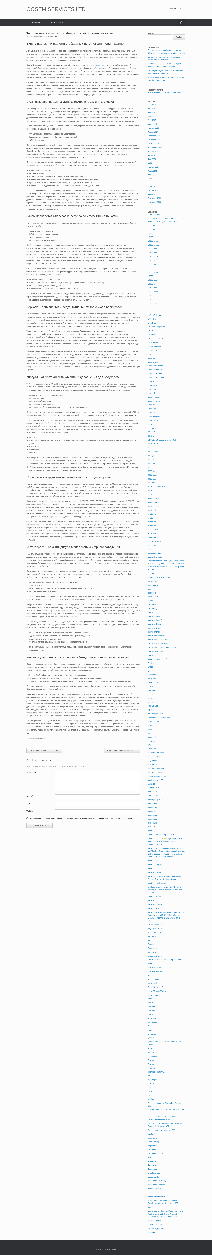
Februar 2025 (153, 128)
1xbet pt (151, 405)
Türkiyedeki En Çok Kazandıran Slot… (122, 750)
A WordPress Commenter (158, 92)
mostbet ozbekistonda (157, 883)
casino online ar (154, 628)
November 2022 (154, 202)
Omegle (151, 944)
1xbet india (152, 385)
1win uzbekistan (154, 346)
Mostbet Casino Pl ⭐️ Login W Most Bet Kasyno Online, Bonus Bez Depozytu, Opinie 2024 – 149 (165, 841)
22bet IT (151, 432)
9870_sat (152, 467)
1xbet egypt (153, 381)
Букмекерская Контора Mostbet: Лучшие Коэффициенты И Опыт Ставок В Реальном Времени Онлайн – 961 (165, 1214)
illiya (149, 745)
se (149, 1076)
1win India (152, 334)
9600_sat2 (152, 455)
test (149, 1157)
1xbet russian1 (154, 420)
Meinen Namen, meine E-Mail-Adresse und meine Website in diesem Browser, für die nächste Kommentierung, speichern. (81, 818)
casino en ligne (154, 616)
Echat (150, 694)
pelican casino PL (155, 971)
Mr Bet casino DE (155, 925)
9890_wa (151, 471)
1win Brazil (152, 323)
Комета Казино (154, 1221)
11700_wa (152, 307)
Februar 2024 (153, 167)
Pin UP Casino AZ (155, 987)
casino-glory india (155, 651)
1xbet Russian (154, 416)
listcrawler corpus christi (158, 772)
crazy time (152, 679)
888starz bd (153, 444)
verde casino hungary (157, 1181)
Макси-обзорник (155, 1224)
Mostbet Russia (154, 896)
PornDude (152, 1018)
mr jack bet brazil (155, 928)
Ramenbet (152, 1048)
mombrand (152, 803)
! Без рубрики (154, 215)
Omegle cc (152, 948)
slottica (151, 1099)
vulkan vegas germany (157, 1196)
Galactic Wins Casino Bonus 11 (161, 718)
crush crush (153, 682)
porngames (152, 1022)
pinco (150, 999)
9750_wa (151, 459)
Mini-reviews (153, 796)
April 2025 (152, 120)
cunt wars (152, 690)
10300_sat (42, 738)
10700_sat (152, 288)
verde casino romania (157, 1188)
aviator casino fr (154, 506)
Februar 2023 (153, 190)
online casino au (155, 956)
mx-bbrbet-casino (155, 932)
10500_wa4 (153, 272)
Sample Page (57, 22)
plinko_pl (151, 1014)
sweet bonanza (154, 1149)
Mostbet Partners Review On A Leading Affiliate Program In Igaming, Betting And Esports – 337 (165, 890)
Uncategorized (154, 1173)
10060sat (152, 229)
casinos (151, 655)
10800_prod (153, 292)
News (150, 940)
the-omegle (152, 1165)
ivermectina (152, 749)
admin (56, 37)
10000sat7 (152, 225)
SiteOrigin (112, 1249)
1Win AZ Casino (154, 315)
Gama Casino (153, 721)
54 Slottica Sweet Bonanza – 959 (162, 440)
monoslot (151, 827)
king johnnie (153, 760)
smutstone (152, 1134)
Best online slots (155, 557)
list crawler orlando (156, 768)
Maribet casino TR (155, 780)
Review (151, 1060)
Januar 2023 (153, 194)
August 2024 (153, 151)
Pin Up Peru (153, 995)
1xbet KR (151, 393)
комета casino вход (96, 65)
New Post (152, 936)
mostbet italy (153, 868)
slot (149, 1087)
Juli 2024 (151, 155)
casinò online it (154, 632)
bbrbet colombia (154, 541)
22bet (150, 424)
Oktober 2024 (153, 143)
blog (149, 589)
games (150, 729)
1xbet (150, 354)
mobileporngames (155, 799)
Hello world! (177, 92)
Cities (150, 671)
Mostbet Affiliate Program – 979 (161, 835)
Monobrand (152, 815)
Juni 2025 (152, 112)
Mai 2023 (151, 179)
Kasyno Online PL (155, 757)
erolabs (151, 698)
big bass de (153, 581)
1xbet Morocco (154, 401)
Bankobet (152, 533)
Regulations (153, 1056)
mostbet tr (152, 900)
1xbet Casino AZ (155, 370)
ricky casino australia (156, 1072)
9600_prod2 (153, 451)
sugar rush (152, 1146)
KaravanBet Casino (156, 753)
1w (149, 311)
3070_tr (151, 436)
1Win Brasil (152, 319)
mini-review (152, 792)
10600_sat (152, 280)
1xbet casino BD (155, 373)
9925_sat (152, 479)
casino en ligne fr (155, 620)
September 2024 (155, 147)
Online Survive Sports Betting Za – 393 (164, 960)
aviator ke (152, 514)
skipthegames (153, 1080)
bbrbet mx (152, 545)
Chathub (151, 663)
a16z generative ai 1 (156, 487)
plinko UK (152, 1010)
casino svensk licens (156, 636)
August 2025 (153, 104)
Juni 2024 (152, 159)
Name (29, 796)
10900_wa (152, 299)
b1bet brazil (153, 529)
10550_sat (152, 276)
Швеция (151, 1232)
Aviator (151, 494)
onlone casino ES (155, 964)
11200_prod (153, 303)
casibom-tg (152, 608)
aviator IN (152, 510)
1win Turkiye (153, 342)
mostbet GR (153, 861)
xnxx (150, 1207)
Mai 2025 (151, 116)
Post (149, 1026)
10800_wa (152, 295)
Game (150, 725)
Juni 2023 (152, 175)
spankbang (152, 1138)
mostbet (151, 831)
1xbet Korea (153, 389)
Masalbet (151, 784)
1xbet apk (152, 358)
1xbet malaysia (154, 397)
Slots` (150, 1095)
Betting (151, 573)
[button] (181, 22)
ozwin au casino (154, 967)
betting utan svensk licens (159, 577)
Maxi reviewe (153, 788)
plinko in (151, 1006)
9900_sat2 (152, 475)
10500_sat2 (153, 264)
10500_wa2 (153, 268)
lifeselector (152, 764)
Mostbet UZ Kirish (155, 904)
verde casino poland (156, 1185)
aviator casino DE (155, 502)
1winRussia (152, 350)
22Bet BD (152, 428)
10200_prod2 (153, 245)
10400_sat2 (153, 256)
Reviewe (151, 1064)
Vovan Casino (153, 1192)
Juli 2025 (151, 108)
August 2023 (153, 171)
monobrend (152, 819)
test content (153, 1161)
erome (150, 702)
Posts (150, 1030)
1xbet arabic (153, 362)
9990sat (151, 483)
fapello (150, 710)
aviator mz (152, 518)
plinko (150, 1003)
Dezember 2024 (154, 136)
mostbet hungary (155, 864)
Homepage (152, 741)
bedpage (151, 549)
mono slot (152, 811)
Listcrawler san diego (157, 776)
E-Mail (29, 803)
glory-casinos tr (154, 737)
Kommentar (32, 772)
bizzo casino (153, 585)
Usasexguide (153, 1177)
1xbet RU (152, 409)
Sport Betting (153, 1142)
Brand (150, 601)
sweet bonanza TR (156, 1153)
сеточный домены (156, 1228)
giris (149, 733)
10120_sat (152, 237)
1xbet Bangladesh (155, 366)
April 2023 (152, 182)
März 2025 (152, 124)
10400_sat (152, 253)
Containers (152, 675)
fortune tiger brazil (155, 714)
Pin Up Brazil (153, 979)
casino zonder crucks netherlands (162, 647)
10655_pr (152, 284)
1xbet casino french (156, 377)
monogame (152, 823)
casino (150, 612)
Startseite (36, 22)
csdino (150, 686)
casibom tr (152, 604)
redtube (151, 1052)
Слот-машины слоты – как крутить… (44, 750)
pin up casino (153, 983)
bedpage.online (154, 553)
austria (150, 490)
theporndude (153, 1169)
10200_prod (153, 241)
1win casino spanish (156, 327)
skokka (151, 1083)
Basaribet (152, 537)
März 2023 (152, 186)
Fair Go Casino (154, 706)
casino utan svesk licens (158, 643)
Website (29, 811)
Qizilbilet (151, 1038)
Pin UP (151, 975)
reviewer (151, 1068)
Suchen (151, 33)
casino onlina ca (154, 624)
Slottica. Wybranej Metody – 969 (161, 1130)
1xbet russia (153, 412)
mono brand (153, 807)
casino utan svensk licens (158, 640)
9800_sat (152, 463)
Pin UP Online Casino (157, 991)
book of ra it (153, 597)
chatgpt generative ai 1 (157, 659)
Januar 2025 (153, 132)
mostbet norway (154, 872)
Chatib (150, 667)
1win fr (150, 331)
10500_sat (152, 260)
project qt (151, 1034)
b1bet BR (152, 526)
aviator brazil (153, 498)
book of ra (152, 593)
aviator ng (152, 522)
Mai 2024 (151, 163)
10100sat (152, 233)
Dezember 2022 (154, 198)
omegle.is (152, 952)
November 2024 (154, 140)
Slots (150, 1091)
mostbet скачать (155, 908)
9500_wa (151, 448)
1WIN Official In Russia (157, 338)
